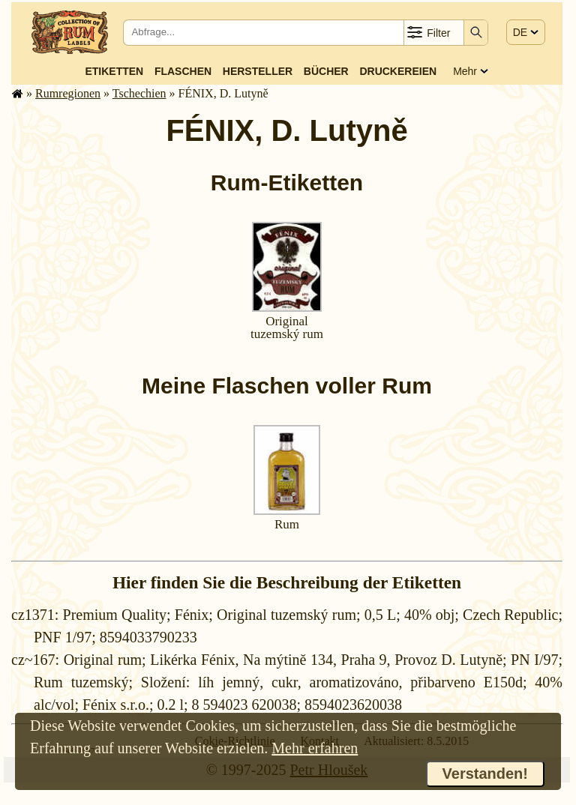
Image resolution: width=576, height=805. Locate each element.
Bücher (326, 71)
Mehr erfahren (315, 748)
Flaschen (183, 71)
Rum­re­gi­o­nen (67, 93)
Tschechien (139, 93)
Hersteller (257, 71)
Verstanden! (485, 773)
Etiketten (114, 71)
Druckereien (397, 71)
